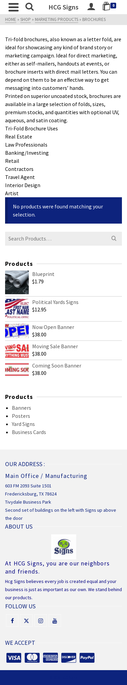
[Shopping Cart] (110, 7)
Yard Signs (23, 424)
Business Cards (29, 432)
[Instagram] (40, 620)
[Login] (91, 7)
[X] (26, 620)
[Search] (29, 7)
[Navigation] (13, 7)
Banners (21, 407)
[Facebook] (12, 620)
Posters (21, 415)
